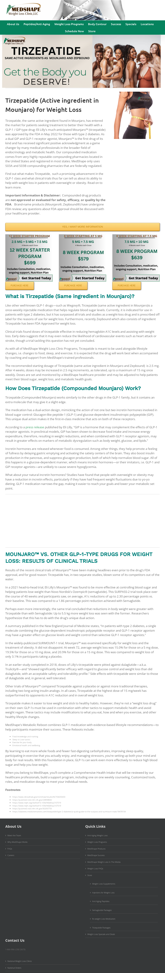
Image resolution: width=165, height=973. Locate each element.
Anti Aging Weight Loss (97, 835)
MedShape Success (96, 855)
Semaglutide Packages (102, 910)
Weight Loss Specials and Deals (101, 934)
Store (89, 875)
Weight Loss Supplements (103, 883)
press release (35, 427)
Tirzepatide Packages (101, 927)
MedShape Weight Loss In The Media (104, 862)
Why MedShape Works (17, 842)
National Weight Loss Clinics (19, 961)
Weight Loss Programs (97, 842)
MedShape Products (96, 848)
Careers (10, 855)
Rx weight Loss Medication (103, 918)
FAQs (9, 848)
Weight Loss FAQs (95, 868)
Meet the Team (14, 835)
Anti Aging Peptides (100, 901)
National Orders (14, 967)
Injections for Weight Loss (103, 892)
